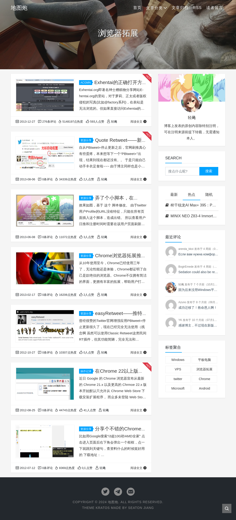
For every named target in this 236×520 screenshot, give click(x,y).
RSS (197, 8)
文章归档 (180, 8)
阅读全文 (138, 121)
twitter (178, 379)
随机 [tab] (209, 195)
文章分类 (154, 8)
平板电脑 (204, 360)
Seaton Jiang (141, 508)
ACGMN (86, 82)
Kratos (102, 508)
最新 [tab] (174, 195)
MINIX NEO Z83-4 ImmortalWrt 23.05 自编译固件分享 (191, 216)
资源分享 (86, 140)
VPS (178, 369)
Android (204, 388)
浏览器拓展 (204, 369)
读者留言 (214, 8)
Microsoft (178, 388)
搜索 (208, 171)
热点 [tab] (191, 195)
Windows (178, 360)
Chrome (204, 379)
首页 (137, 8)
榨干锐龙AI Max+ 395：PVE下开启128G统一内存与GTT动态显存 (191, 205)
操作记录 (86, 371)
